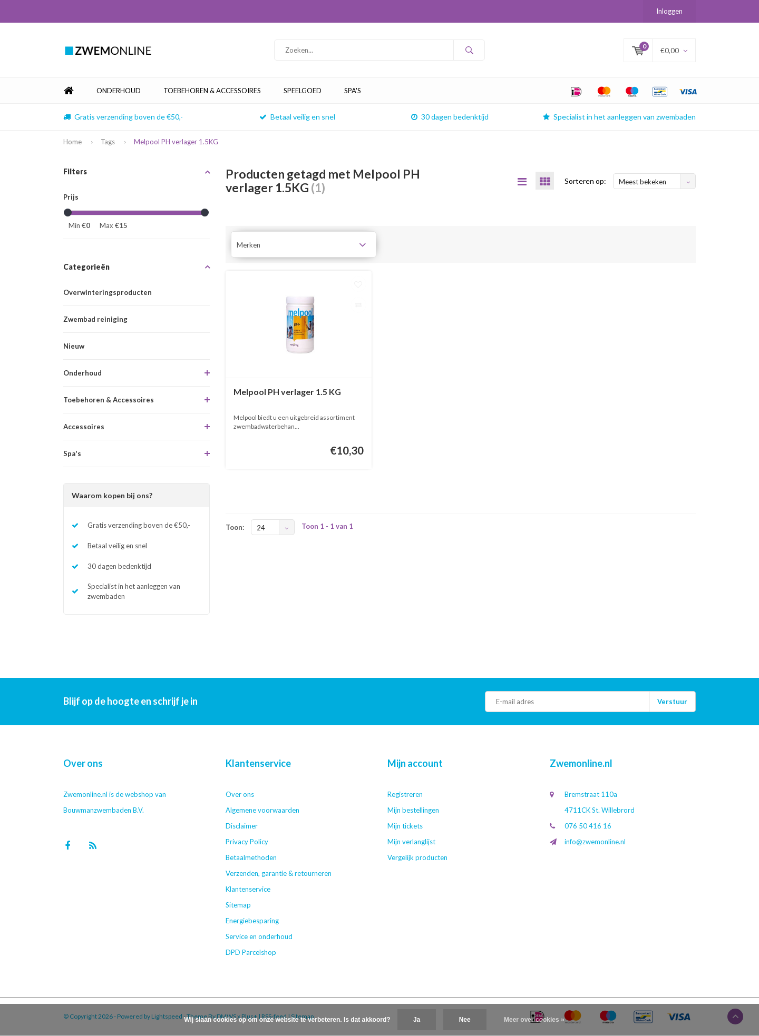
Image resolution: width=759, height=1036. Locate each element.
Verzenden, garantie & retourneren (279, 874)
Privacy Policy (247, 842)
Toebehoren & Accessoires (212, 91)
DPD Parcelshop (251, 953)
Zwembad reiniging (95, 320)
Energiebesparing (252, 921)
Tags (108, 143)
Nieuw (73, 347)
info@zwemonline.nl (595, 842)
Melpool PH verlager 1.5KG (176, 143)
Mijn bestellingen (413, 811)
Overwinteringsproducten (107, 293)
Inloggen (669, 11)
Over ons (240, 795)
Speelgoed (303, 91)
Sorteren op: (585, 181)
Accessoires (83, 427)
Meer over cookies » (534, 1019)
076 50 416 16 (588, 827)
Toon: (235, 528)
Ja (416, 1019)
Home (68, 92)
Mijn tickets (405, 827)
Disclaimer (242, 827)
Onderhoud (118, 91)
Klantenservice (248, 890)
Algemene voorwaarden (262, 811)
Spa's (352, 91)
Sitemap (238, 906)
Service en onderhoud (259, 937)
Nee (465, 1019)
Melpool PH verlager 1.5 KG (287, 392)
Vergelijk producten (417, 858)
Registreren (405, 795)
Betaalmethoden (251, 858)
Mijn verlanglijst (411, 842)
